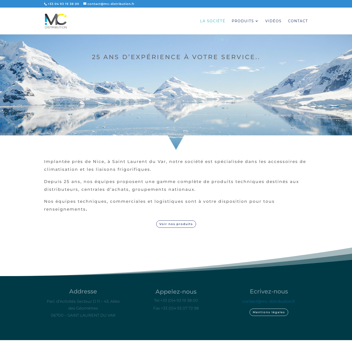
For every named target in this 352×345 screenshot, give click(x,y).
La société (212, 21)
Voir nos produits (176, 224)
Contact (298, 21)
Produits (243, 21)
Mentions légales (269, 312)
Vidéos (273, 21)
